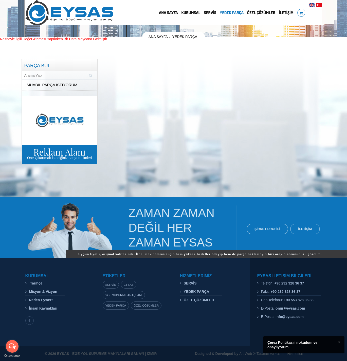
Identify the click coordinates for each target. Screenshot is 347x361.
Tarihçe (36, 283)
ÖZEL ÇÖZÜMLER (261, 12)
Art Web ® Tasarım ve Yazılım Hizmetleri (249, 354)
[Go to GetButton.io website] (12, 355)
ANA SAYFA (168, 12)
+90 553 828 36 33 (299, 300)
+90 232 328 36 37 (289, 283)
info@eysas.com (290, 317)
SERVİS (210, 12)
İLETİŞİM (286, 12)
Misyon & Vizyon (43, 292)
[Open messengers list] (12, 346)
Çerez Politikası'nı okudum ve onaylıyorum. (292, 344)
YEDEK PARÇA (232, 12)
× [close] (339, 342)
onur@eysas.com (290, 308)
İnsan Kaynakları (43, 308)
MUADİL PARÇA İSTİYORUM (52, 85)
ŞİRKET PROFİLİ (271, 229)
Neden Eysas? (41, 300)
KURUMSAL (190, 12)
